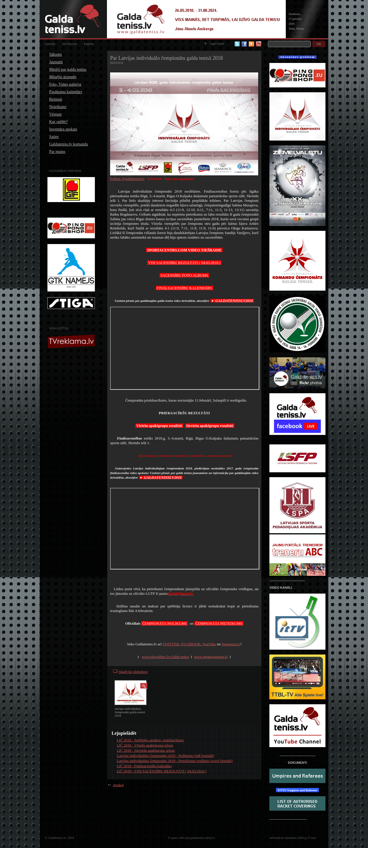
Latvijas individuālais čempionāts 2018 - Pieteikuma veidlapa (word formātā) (175, 761)
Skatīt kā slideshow (133, 671)
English (89, 43)
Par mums (57, 151)
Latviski (50, 43)
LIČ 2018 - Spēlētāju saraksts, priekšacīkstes (150, 740)
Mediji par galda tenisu (67, 69)
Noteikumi (57, 107)
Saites (54, 137)
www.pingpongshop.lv (211, 657)
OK (319, 44)
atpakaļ (118, 785)
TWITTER (170, 644)
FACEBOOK (191, 644)
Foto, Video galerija (65, 84)
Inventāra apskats (63, 129)
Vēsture (55, 114)
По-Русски (69, 43)
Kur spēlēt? (58, 122)
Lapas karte (214, 43)
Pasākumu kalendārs (65, 92)
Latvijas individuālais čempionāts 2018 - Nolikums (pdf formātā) (165, 755)
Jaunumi (56, 62)
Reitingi (55, 99)
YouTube (209, 644)
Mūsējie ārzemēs (62, 77)
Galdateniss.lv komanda (68, 144)
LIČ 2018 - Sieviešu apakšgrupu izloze (146, 750)
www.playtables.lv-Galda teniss (165, 657)
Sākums (55, 54)
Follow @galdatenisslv (127, 178)
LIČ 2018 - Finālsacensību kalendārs (144, 766)
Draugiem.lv (231, 644)
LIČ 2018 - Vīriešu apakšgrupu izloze (145, 745)
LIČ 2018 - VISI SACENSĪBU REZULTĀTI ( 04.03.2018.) (161, 771)
